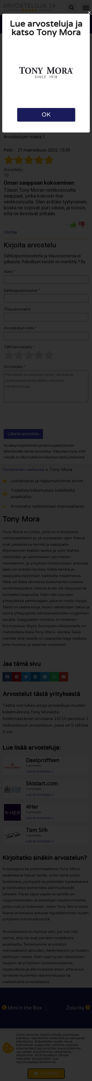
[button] (89, 12)
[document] (46, 540)
